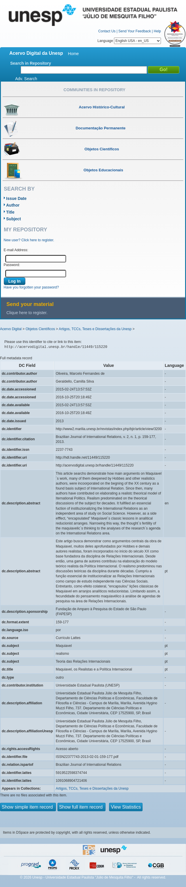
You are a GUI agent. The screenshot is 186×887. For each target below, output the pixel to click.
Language (129, 41)
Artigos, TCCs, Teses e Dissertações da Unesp (95, 329)
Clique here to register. (27, 312)
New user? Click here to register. (29, 240)
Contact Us (106, 31)
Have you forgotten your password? (31, 287)
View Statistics (126, 807)
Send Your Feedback (134, 31)
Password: (12, 265)
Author (13, 205)
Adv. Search (26, 78)
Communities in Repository (94, 89)
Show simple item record (28, 807)
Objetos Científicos (40, 329)
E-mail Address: (16, 250)
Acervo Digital (11, 329)
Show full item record (81, 807)
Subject (13, 219)
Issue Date (16, 198)
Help (157, 31)
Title (10, 212)
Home (73, 53)
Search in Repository (30, 63)
